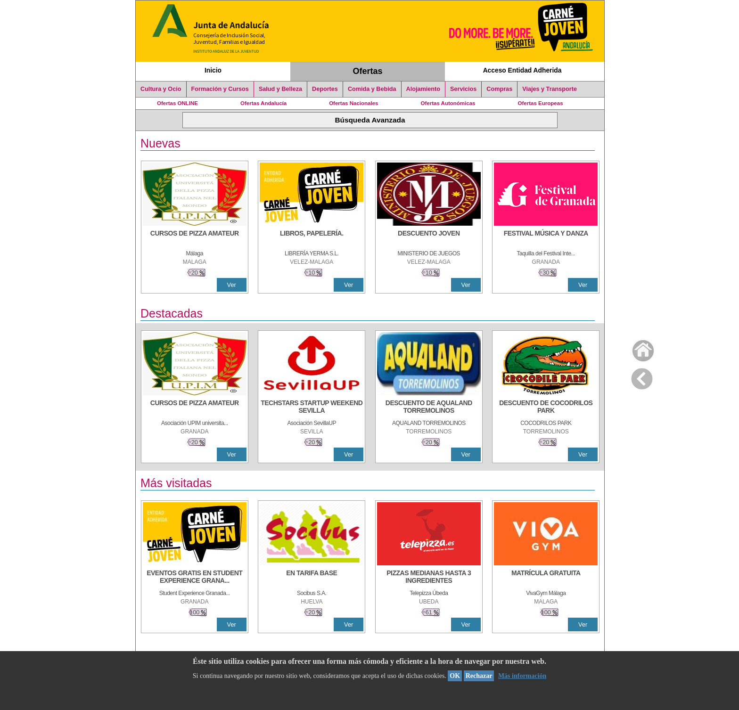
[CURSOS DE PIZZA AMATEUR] (194, 238)
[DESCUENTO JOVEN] (429, 238)
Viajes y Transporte (549, 89)
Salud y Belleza (280, 89)
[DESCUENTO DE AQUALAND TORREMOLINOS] (429, 407)
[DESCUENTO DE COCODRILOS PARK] (546, 407)
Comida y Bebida (372, 89)
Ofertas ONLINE (177, 103)
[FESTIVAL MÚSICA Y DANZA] (546, 238)
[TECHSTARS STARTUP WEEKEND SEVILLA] (311, 407)
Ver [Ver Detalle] (231, 284)
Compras (499, 89)
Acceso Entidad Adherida (522, 70)
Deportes (325, 89)
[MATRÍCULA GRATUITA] (546, 577)
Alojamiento (423, 89)
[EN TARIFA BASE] (311, 577)
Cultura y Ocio (160, 89)
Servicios (463, 89)
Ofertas (368, 71)
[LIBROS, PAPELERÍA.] (311, 238)
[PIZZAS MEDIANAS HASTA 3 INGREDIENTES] (429, 577)
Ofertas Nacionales (353, 103)
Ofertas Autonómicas (447, 103)
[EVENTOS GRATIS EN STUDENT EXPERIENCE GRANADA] (194, 577)
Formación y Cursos (220, 89)
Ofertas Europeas (540, 103)
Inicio (213, 70)
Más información (522, 675)
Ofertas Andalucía (263, 103)
